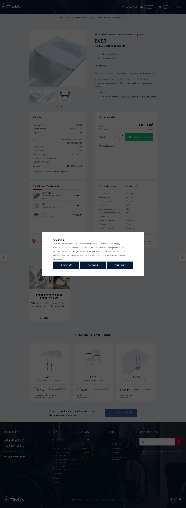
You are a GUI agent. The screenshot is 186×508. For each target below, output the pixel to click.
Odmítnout (120, 265)
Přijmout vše (65, 265)
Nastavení (93, 265)
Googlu (75, 251)
